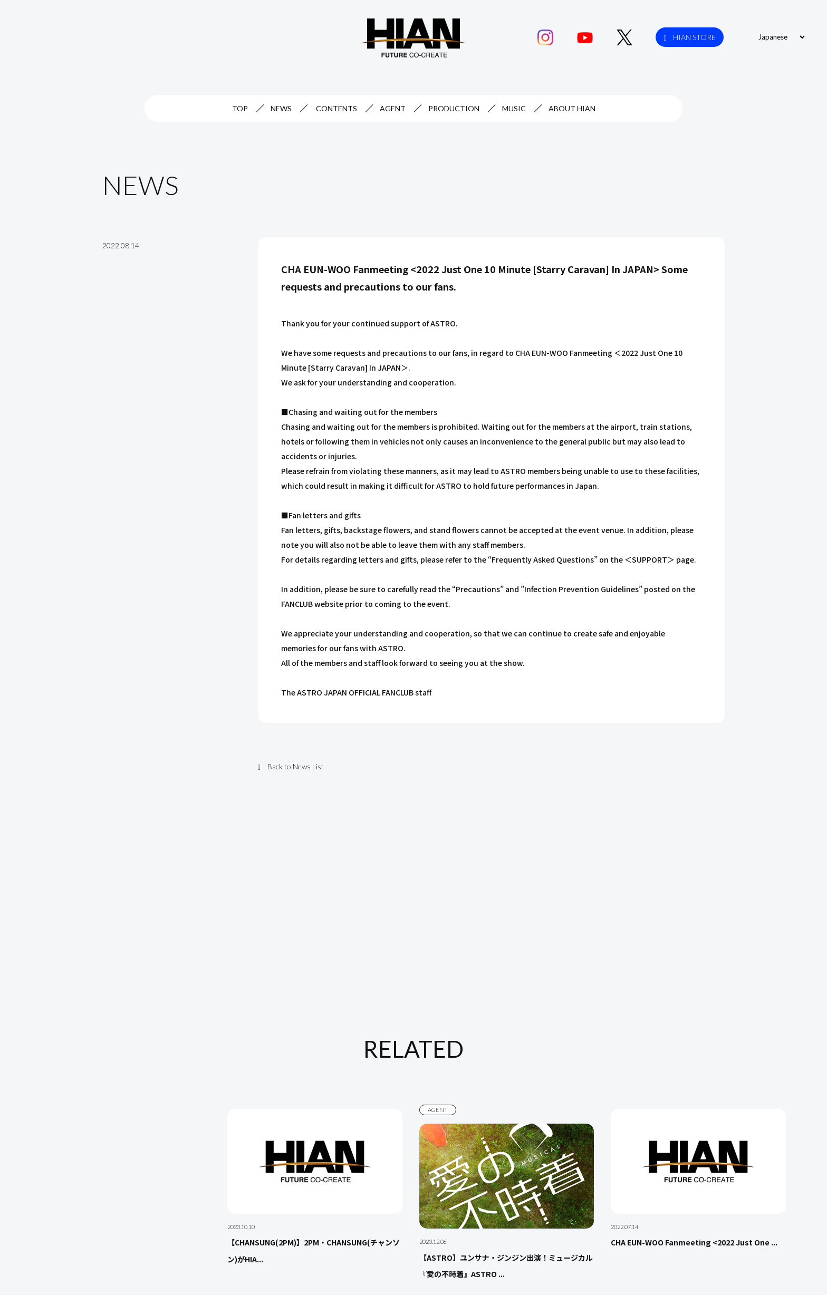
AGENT (393, 108)
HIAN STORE (689, 37)
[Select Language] (780, 37)
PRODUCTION (453, 108)
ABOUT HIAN (572, 108)
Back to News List (291, 766)
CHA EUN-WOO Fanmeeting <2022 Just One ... (694, 1243)
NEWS (281, 108)
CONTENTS (336, 108)
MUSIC (514, 108)
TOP (240, 108)
